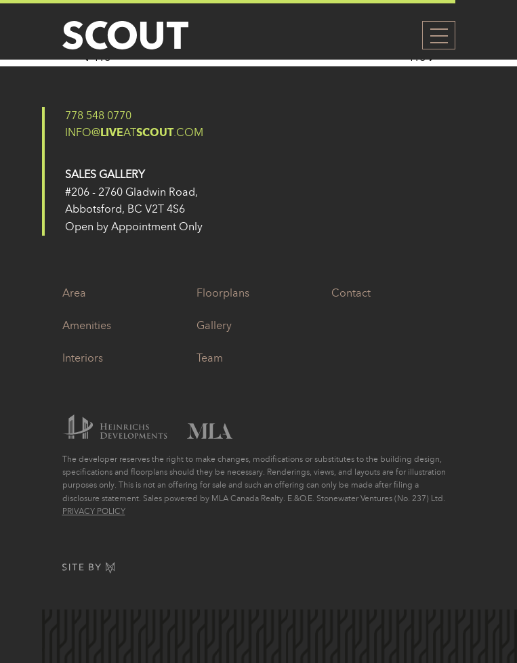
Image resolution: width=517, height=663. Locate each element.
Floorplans (223, 292)
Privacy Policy (93, 511)
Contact (351, 292)
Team (210, 357)
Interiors (82, 357)
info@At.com (134, 132)
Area (74, 292)
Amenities (86, 325)
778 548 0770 (98, 115)
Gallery (214, 325)
